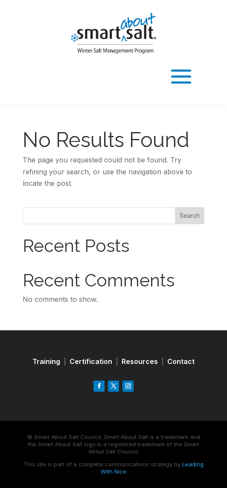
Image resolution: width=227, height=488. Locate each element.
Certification (91, 361)
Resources (140, 361)
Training (46, 361)
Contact (181, 361)
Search (190, 215)
